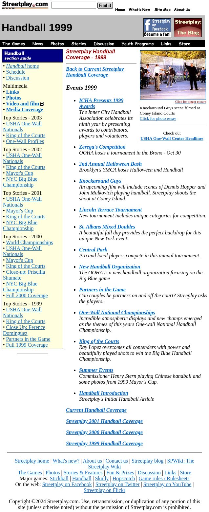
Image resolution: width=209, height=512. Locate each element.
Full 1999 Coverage (27, 345)
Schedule (16, 72)
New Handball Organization (109, 266)
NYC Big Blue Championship (20, 182)
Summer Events (96, 370)
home (22, 66)
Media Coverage (24, 109)
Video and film (22, 103)
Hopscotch (124, 478)
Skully (102, 478)
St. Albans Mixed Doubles (107, 226)
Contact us (117, 461)
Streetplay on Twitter (117, 484)
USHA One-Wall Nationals (22, 126)
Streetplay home (32, 461)
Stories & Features (83, 472)
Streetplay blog (147, 461)
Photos (13, 98)
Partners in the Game (28, 339)
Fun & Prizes (120, 472)
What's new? (66, 461)
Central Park (93, 249)
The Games (30, 472)
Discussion (17, 78)
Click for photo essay (158, 118)
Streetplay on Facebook (67, 484)
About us (92, 461)
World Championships (29, 242)
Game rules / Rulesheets (163, 478)
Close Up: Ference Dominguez (24, 330)
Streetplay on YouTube (167, 484)
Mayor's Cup (19, 173)
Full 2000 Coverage (27, 295)
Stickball (59, 478)
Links (12, 92)
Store (185, 472)
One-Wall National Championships (117, 312)
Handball (82, 478)
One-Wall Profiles (25, 141)
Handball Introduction (103, 393)
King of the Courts (26, 135)
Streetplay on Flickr (104, 490)
